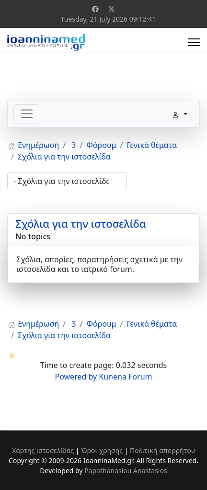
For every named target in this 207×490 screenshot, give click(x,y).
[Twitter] (111, 8)
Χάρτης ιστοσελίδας (43, 450)
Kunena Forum (125, 376)
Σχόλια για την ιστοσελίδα (80, 223)
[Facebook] (95, 8)
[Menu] (194, 42)
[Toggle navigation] (26, 113)
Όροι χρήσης (102, 450)
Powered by (76, 376)
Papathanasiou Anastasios (125, 470)
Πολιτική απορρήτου (162, 450)
